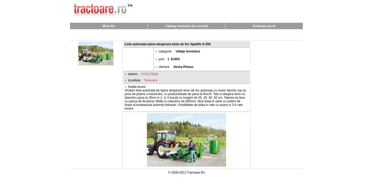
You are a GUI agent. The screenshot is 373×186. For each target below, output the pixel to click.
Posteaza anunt (264, 26)
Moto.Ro (109, 26)
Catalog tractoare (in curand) (186, 26)
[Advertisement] (186, 34)
